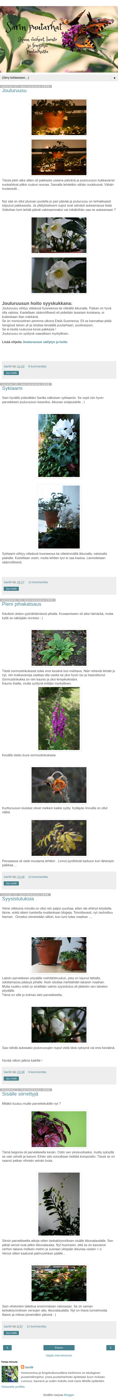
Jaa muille (11, 373)
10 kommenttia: (38, 877)
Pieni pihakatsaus (21, 604)
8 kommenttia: (37, 366)
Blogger (69, 1395)
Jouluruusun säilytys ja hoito (44, 342)
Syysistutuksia (18, 898)
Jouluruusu (14, 90)
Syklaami (12, 388)
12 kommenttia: (38, 582)
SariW (29, 1367)
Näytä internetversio (59, 1355)
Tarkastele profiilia (13, 1386)
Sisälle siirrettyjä (20, 1094)
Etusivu (59, 1347)
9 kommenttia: (37, 1072)
